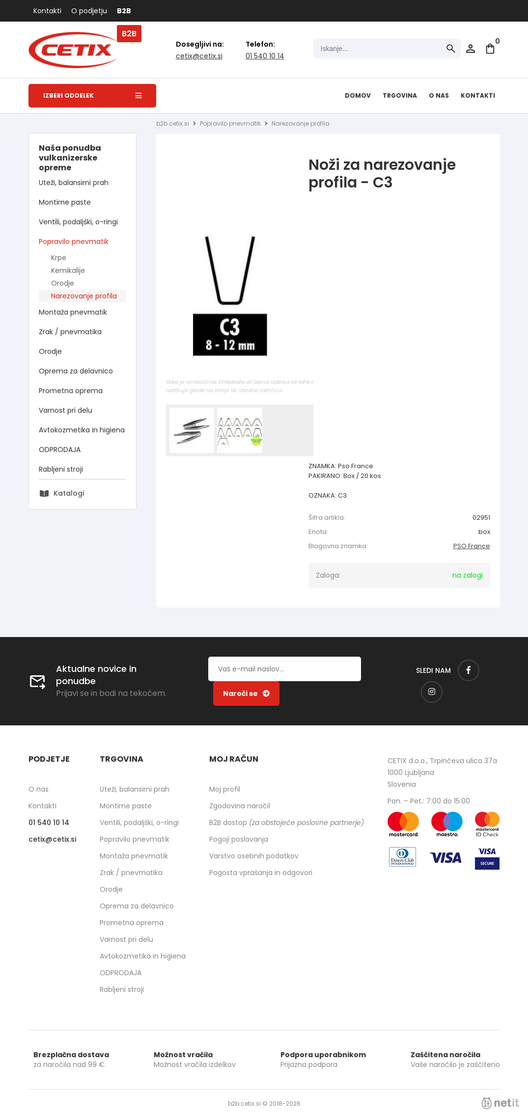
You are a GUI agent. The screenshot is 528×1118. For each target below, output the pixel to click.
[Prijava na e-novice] (246, 693)
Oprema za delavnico (76, 371)
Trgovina (400, 95)
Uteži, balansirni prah (74, 182)
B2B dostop (286, 822)
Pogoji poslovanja (238, 839)
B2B (124, 11)
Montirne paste (65, 202)
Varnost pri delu (65, 410)
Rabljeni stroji (61, 469)
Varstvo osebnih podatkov (254, 856)
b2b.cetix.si (172, 123)
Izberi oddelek (92, 95)
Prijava (470, 48)
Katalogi (69, 493)
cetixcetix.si (199, 56)
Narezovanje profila (84, 296)
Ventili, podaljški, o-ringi (78, 222)
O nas (439, 95)
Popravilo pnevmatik (74, 241)
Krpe (58, 258)
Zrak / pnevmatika (70, 332)
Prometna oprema (71, 391)
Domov (358, 95)
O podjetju (89, 11)
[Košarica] (490, 48)
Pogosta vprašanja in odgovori (260, 873)
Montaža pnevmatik (73, 312)
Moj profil (224, 789)
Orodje (62, 283)
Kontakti (47, 11)
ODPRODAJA (60, 449)
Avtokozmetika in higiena (82, 430)
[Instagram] (432, 692)
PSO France (471, 546)
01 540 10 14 (265, 56)
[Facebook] (468, 670)
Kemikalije (68, 270)
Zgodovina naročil (239, 806)
